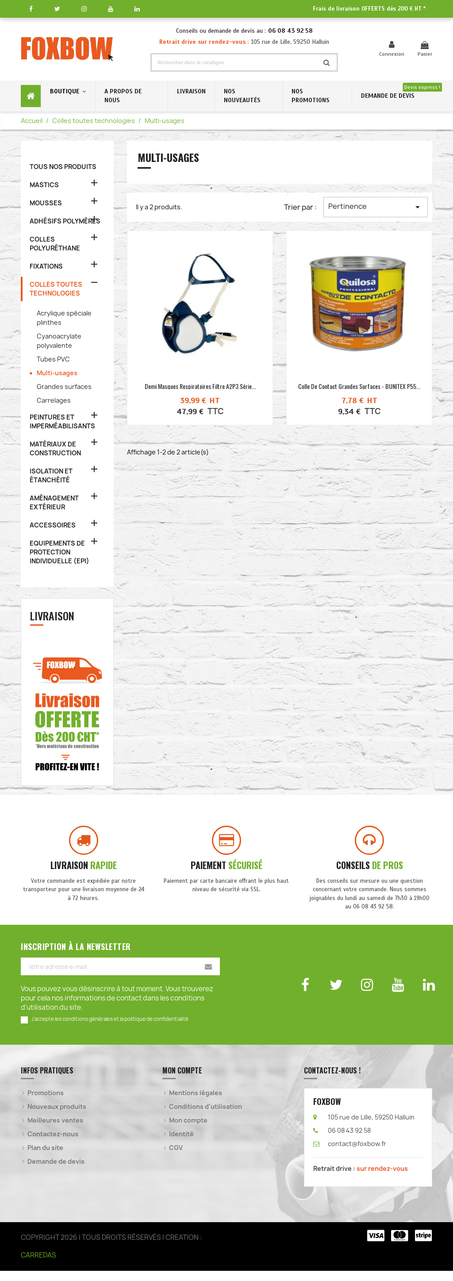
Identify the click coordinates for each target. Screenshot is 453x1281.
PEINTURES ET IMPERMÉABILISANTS (62, 421)
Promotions (45, 1103)
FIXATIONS (46, 266)
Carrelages (54, 400)
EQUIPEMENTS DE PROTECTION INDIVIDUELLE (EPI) (59, 552)
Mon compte (188, 1130)
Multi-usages (57, 373)
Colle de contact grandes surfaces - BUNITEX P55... (359, 386)
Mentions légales (195, 1103)
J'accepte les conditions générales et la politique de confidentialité (109, 1029)
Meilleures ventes (55, 1130)
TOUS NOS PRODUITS (63, 166)
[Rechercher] (234, 62)
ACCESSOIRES (53, 525)
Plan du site (45, 1158)
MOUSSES (46, 203)
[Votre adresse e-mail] (120, 977)
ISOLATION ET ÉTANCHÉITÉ (51, 475)
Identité (181, 1144)
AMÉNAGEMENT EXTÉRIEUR (54, 502)
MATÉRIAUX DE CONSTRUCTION (55, 448)
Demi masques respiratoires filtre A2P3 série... (200, 386)
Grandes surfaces (64, 386)
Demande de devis (55, 1171)
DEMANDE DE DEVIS (388, 96)
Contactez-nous (52, 1144)
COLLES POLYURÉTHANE (55, 243)
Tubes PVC (53, 359)
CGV (176, 1158)
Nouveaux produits (56, 1116)
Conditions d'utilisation (205, 1116)
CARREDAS (38, 1265)
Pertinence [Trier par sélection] (375, 206)
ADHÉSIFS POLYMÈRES (65, 221)
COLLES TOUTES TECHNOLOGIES (56, 288)
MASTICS (44, 185)
